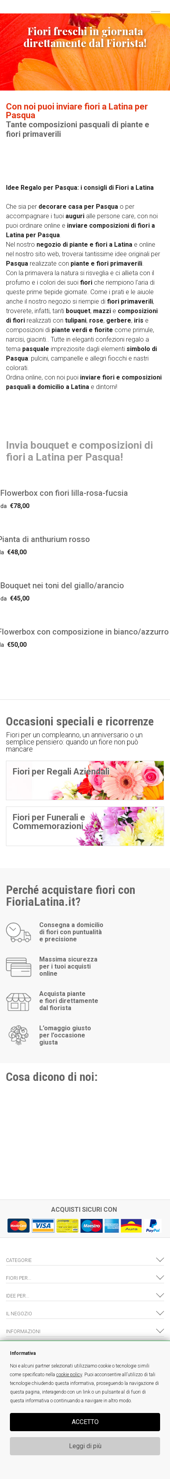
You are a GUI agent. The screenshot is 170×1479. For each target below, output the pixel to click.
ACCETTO (85, 1422)
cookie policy (69, 1374)
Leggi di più (85, 1446)
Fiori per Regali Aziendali (61, 771)
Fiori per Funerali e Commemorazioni (49, 821)
